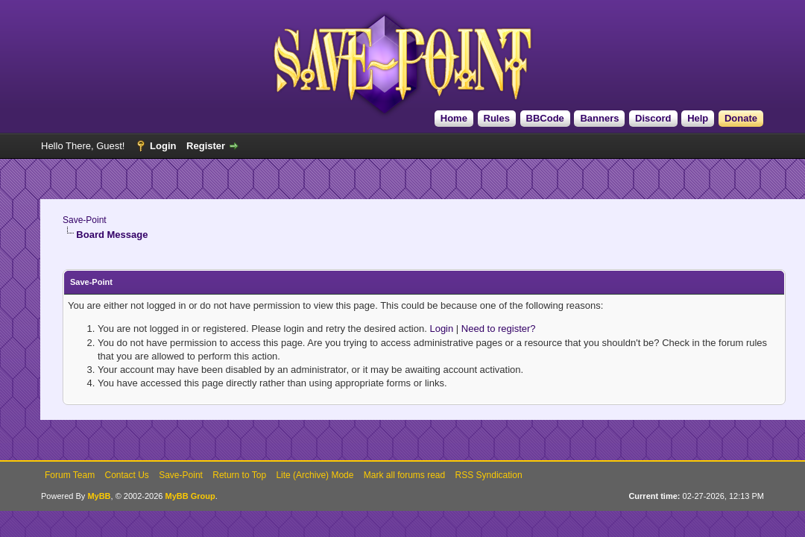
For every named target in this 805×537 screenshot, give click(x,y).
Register (205, 145)
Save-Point (85, 220)
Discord (653, 118)
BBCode (545, 118)
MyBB (98, 496)
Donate (740, 118)
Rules (497, 118)
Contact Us (126, 475)
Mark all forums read (404, 475)
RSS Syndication (489, 475)
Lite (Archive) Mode (314, 475)
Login (163, 145)
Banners (599, 118)
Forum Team (70, 475)
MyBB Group (190, 496)
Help (697, 118)
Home (454, 118)
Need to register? (498, 328)
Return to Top (239, 475)
